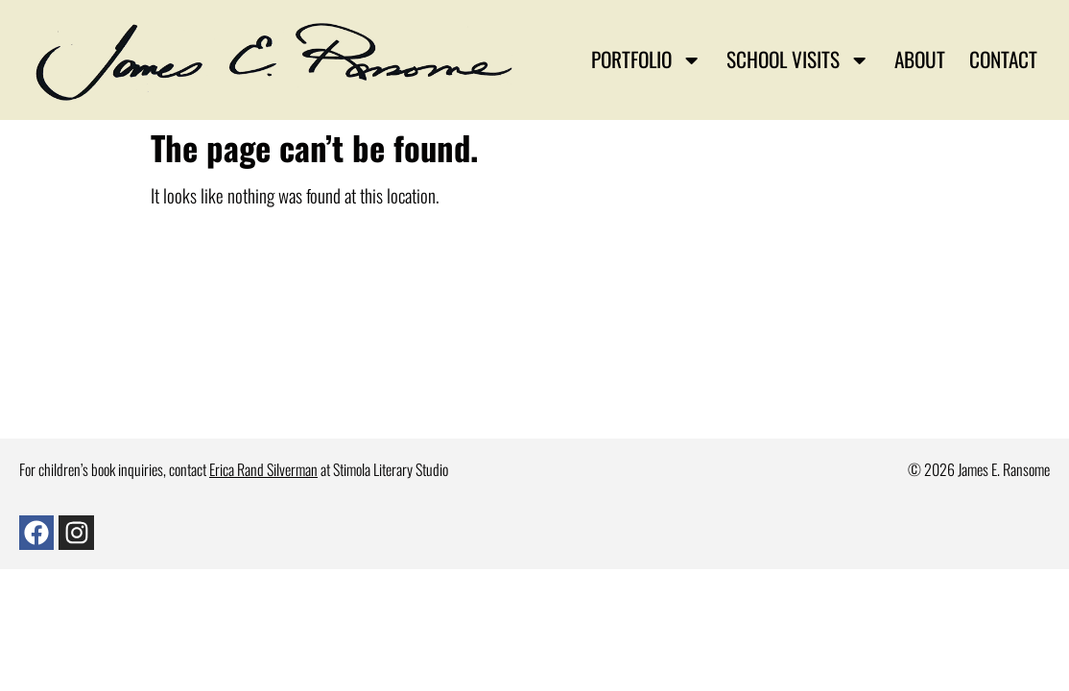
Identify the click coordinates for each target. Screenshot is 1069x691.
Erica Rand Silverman (263, 469)
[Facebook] (36, 532)
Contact (1003, 59)
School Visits (797, 60)
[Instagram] (76, 532)
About (919, 59)
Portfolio (646, 60)
